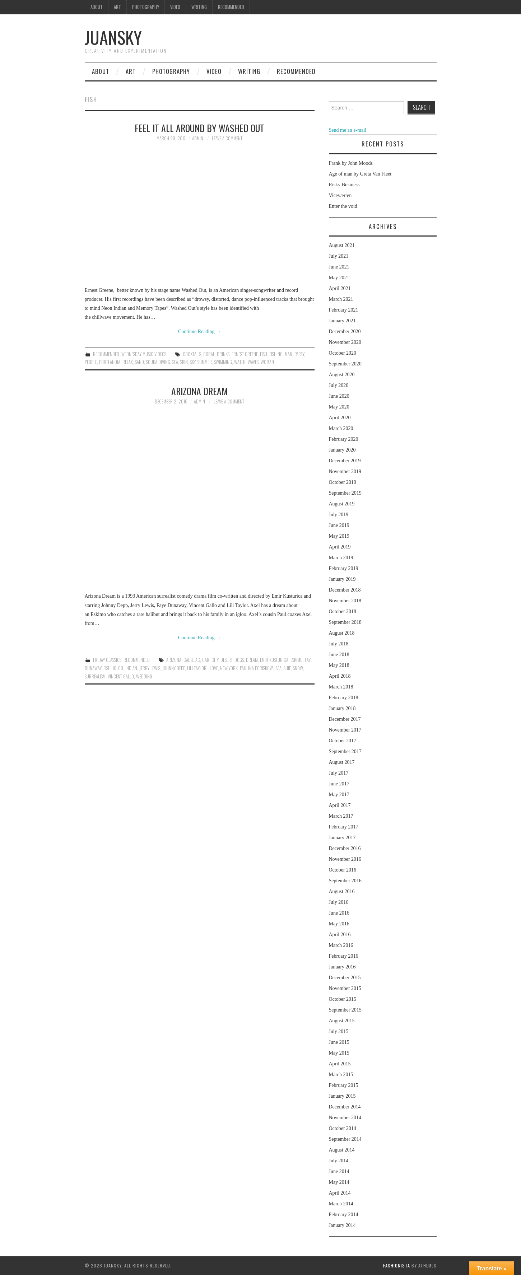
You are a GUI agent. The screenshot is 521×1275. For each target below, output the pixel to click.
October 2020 (343, 353)
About (96, 7)
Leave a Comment (227, 138)
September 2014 (345, 1139)
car (205, 660)
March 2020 (341, 428)
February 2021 (343, 310)
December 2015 (345, 977)
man (288, 354)
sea (175, 362)
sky (192, 362)
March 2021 (341, 299)
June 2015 (339, 1042)
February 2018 (343, 697)
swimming (223, 362)
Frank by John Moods (351, 163)
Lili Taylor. (197, 668)
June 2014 (339, 1171)
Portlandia (109, 362)
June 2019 (339, 525)
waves (253, 362)
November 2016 (345, 859)
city (214, 660)
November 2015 (345, 988)
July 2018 (339, 643)
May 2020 (339, 407)
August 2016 (342, 891)
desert (226, 660)
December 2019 (345, 460)
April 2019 (340, 547)
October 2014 (343, 1128)
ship (287, 668)
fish (263, 354)
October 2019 (343, 482)
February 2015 (343, 1085)
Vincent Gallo (121, 676)
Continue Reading (199, 331)
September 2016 (345, 880)
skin (184, 362)
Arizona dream (199, 391)
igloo (118, 668)
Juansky (113, 37)
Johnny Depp (173, 668)
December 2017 (345, 719)
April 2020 (340, 417)
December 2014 (345, 1107)
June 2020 (339, 396)
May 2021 (339, 277)
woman (267, 362)
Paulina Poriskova (257, 668)
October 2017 (343, 740)
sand (139, 362)
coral (209, 354)
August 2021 (342, 245)
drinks (223, 354)
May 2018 (339, 665)
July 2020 (339, 385)
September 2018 (345, 622)
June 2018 (339, 654)
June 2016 (339, 913)
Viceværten (340, 195)
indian (131, 668)
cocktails (192, 354)
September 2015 (345, 1010)
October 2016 (343, 870)
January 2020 (342, 450)
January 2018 (342, 708)
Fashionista (396, 1265)
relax (127, 362)
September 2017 (345, 751)
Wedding (144, 676)
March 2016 (341, 945)
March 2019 (341, 557)
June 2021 (339, 267)
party (299, 354)
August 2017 (342, 762)
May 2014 (339, 1182)
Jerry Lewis (149, 668)
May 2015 (339, 1053)
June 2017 (339, 783)
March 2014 (341, 1203)
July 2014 (339, 1160)
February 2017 (343, 827)
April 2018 (340, 676)
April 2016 (340, 934)
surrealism (95, 676)
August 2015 (342, 1020)
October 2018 (343, 611)
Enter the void (343, 206)
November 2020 (345, 342)
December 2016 (345, 848)
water (240, 362)
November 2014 (345, 1117)
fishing (276, 354)
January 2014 (342, 1225)
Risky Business (344, 184)
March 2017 (341, 816)
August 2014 (342, 1150)
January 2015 (342, 1096)
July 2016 (339, 902)
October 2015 (343, 999)
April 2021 (340, 288)
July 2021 (339, 256)
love (214, 668)
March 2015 (341, 1074)
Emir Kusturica (274, 660)
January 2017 (342, 837)
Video (175, 7)
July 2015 (339, 1031)
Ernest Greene (245, 354)
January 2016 (342, 967)
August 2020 (342, 374)
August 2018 (342, 633)
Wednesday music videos (143, 354)
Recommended (231, 7)
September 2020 (345, 363)
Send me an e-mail (348, 130)
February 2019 (343, 568)
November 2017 (345, 730)
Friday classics (107, 660)
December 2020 (345, 331)
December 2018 (345, 590)
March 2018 (341, 687)
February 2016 (343, 956)
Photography (145, 7)
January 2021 (342, 320)
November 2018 (345, 600)
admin (197, 138)
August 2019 (342, 503)
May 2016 (339, 923)
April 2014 (340, 1193)
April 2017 (340, 805)
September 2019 (345, 493)
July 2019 (339, 514)
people (91, 362)
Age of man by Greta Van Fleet (360, 174)
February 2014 (343, 1214)
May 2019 (339, 536)
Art (117, 7)
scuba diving (158, 362)
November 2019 (345, 471)
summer (204, 362)
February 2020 (343, 439)
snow (298, 668)
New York (229, 668)
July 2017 (339, 773)
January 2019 (342, 579)
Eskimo (296, 660)
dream (252, 660)
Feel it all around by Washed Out (199, 128)
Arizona (173, 660)
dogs (239, 660)
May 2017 (339, 794)
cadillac (191, 660)
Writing (199, 7)
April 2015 (340, 1063)
